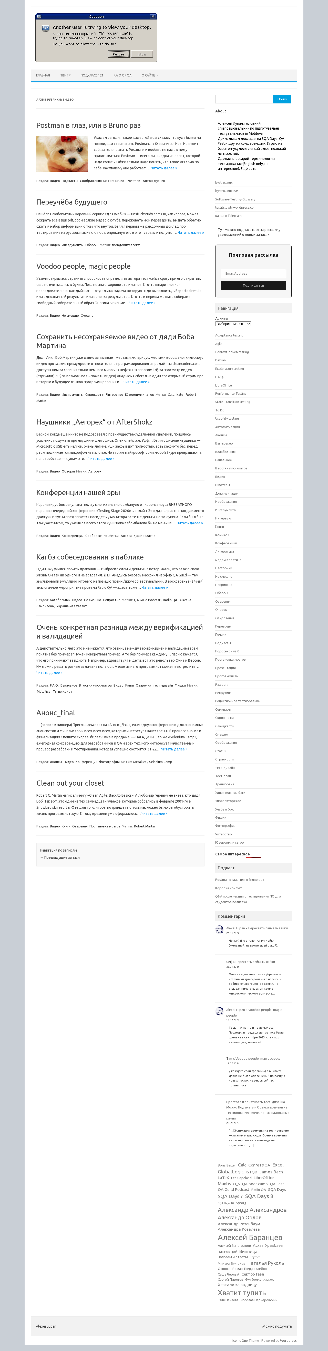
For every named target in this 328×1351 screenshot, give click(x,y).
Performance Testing (231, 393)
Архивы (221, 318)
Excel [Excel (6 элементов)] (278, 1164)
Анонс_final (55, 713)
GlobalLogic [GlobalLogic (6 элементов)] (231, 1171)
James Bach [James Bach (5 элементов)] (271, 1171)
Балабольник (60, 600)
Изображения (226, 501)
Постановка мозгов (104, 826)
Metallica (43, 691)
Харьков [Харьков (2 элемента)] (268, 1279)
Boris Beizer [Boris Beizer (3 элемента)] (227, 1165)
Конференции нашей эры (78, 492)
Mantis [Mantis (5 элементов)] (224, 1183)
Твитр (65, 75)
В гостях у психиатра (95, 685)
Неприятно (111, 600)
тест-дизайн (163, 685)
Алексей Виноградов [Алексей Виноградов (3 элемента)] (234, 1246)
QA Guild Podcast (147, 600)
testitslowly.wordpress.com (236, 207)
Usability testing (227, 418)
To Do (219, 410)
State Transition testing (232, 401)
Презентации (225, 668)
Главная (43, 75)
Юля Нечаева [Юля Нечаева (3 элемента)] (228, 1300)
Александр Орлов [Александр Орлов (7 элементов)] (240, 1217)
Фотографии (109, 762)
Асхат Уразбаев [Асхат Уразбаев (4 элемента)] (268, 1245)
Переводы (223, 626)
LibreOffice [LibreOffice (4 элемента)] (264, 1177)
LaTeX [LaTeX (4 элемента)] (223, 1177)
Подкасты (70, 180)
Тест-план (223, 776)
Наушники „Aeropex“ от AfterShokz (94, 422)
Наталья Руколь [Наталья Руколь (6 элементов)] (265, 1263)
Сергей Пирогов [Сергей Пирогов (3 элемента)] (230, 1279)
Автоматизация (227, 427)
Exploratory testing (229, 368)
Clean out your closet (70, 783)
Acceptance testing (229, 335)
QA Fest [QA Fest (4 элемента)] (277, 1184)
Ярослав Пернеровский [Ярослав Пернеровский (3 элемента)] (259, 1300)
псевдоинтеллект (126, 245)
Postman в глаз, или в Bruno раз (88, 125)
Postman (133, 180)
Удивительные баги (230, 792)
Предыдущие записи (60, 857)
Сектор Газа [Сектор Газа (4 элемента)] (252, 1274)
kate (180, 394)
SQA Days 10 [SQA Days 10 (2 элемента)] (226, 1203)
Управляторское (228, 801)
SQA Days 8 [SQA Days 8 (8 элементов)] (259, 1196)
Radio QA (170, 600)
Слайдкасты (224, 726)
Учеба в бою (224, 809)
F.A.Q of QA (122, 75)
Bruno (119, 180)
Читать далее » (164, 168)
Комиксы (222, 535)
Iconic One (240, 1340)
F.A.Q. (54, 685)
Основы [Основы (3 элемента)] (224, 1269)
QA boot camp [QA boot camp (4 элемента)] (255, 1184)
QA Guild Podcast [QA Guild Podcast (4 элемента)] (233, 1189)
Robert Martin (144, 826)
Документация (227, 493)
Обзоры (91, 245)
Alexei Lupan (235, 928)
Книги (129, 685)
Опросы (221, 609)
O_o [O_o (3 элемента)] (236, 1184)
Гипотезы (222, 485)
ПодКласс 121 (92, 75)
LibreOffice (223, 385)
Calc (171, 394)
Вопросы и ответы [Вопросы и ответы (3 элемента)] (233, 1257)
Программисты (227, 676)
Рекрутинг (223, 692)
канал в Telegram (228, 215)
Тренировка (224, 784)
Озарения (143, 685)
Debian (220, 360)
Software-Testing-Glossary (235, 199)
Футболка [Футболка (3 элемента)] (253, 1279)
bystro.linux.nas (227, 190)
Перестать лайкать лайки (268, 928)
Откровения (224, 618)
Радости (222, 684)
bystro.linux (224, 182)
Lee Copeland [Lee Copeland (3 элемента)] (241, 1178)
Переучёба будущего (71, 202)
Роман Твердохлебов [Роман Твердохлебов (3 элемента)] (249, 1269)
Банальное (68, 685)
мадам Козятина (228, 560)
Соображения (91, 180)
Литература (224, 551)
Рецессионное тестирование (237, 701)
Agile (218, 343)
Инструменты (73, 245)
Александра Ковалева (138, 535)
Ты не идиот (63, 691)
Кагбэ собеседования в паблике (90, 557)
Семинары (223, 709)
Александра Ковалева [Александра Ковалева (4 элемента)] (239, 1229)
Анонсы (56, 762)
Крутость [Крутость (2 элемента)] (255, 1257)
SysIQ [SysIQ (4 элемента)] (241, 1203)
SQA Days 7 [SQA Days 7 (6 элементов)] (230, 1196)
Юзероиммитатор (139, 394)
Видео (55, 180)
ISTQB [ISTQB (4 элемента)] (251, 1172)
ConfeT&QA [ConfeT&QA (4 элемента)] (259, 1165)
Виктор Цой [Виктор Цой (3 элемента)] (227, 1252)
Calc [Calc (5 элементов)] (242, 1164)
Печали (220, 634)
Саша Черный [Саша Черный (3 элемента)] (228, 1274)
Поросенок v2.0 (227, 651)
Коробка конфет (228, 888)
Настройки (223, 568)
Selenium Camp (160, 762)
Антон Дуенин (154, 180)
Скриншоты (94, 394)
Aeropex (94, 471)
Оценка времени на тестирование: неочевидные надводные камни (257, 1112)
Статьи (220, 751)
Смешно (87, 315)
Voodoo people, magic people (83, 266)
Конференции (73, 535)
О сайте (148, 75)
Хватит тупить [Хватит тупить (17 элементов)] (242, 1293)
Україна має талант (71, 606)
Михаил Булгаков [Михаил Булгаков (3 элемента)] (231, 1264)
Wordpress (288, 1340)
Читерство (114, 394)
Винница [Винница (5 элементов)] (248, 1251)
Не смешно (70, 315)
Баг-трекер (224, 443)
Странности (224, 759)
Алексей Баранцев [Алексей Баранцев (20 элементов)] (250, 1237)
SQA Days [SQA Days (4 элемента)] (277, 1189)
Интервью (223, 518)
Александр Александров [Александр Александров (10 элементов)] (252, 1209)
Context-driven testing (232, 352)
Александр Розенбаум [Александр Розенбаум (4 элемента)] (239, 1224)
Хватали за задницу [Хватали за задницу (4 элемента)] (237, 1284)
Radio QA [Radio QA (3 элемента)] (258, 1190)
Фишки (180, 685)
